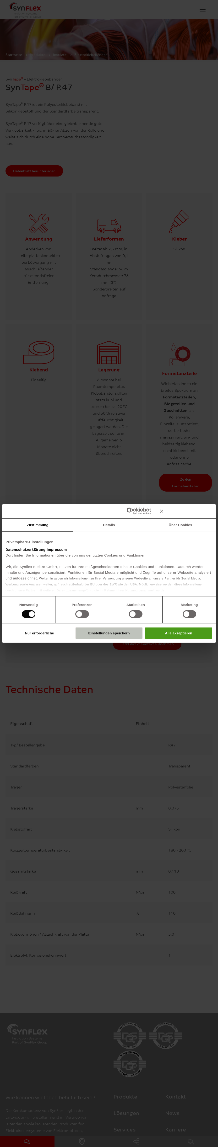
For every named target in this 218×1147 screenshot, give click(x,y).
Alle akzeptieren (178, 633)
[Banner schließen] (186, 511)
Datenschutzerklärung (25, 549)
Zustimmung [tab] (38, 525)
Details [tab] (109, 525)
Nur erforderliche (39, 633)
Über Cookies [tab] (180, 525)
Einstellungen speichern (109, 633)
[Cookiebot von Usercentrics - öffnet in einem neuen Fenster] (130, 511)
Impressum (57, 549)
